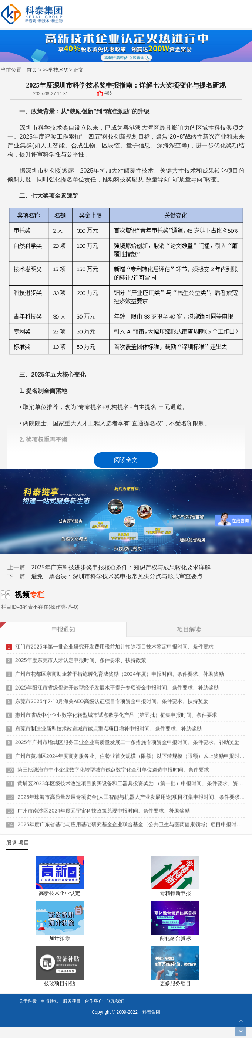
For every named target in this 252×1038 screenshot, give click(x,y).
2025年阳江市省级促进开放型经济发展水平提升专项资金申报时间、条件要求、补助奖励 (117, 684)
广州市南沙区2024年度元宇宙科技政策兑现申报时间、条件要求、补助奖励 (103, 807)
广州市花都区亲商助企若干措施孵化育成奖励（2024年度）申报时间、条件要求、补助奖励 (119, 670)
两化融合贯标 (175, 938)
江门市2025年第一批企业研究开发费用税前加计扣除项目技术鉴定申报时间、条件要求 (114, 643)
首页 (32, 69)
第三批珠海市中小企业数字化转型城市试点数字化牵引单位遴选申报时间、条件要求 (113, 766)
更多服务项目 (175, 983)
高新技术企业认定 (59, 892)
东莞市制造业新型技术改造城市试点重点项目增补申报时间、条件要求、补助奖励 (108, 725)
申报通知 (49, 1001)
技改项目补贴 (59, 983)
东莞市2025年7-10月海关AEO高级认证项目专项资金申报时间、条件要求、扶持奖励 (111, 698)
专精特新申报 (175, 892)
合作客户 (94, 1001)
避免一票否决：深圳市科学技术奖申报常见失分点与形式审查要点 (117, 576)
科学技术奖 (56, 69)
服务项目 (72, 1001)
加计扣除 (59, 938)
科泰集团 (151, 1012)
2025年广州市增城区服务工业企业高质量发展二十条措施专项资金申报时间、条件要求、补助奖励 (127, 739)
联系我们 (115, 1001)
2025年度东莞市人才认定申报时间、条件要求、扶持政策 (80, 657)
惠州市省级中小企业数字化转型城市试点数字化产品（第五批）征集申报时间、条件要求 (116, 711)
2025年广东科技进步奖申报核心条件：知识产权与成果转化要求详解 (121, 567)
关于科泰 (28, 1001)
